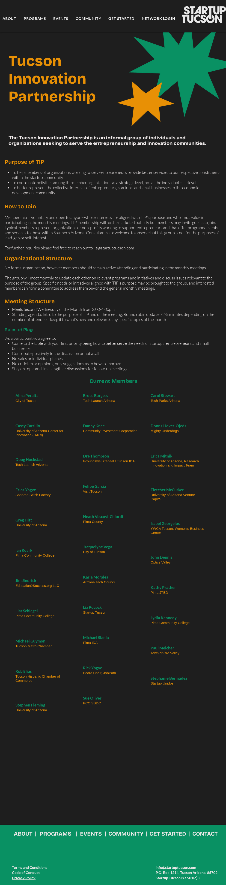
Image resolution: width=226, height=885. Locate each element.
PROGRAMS (55, 833)
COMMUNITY (125, 833)
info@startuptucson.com (176, 867)
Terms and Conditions (29, 867)
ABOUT (23, 833)
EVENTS (91, 833)
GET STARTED (167, 833)
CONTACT (205, 833)
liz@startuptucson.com (114, 247)
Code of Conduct (26, 872)
